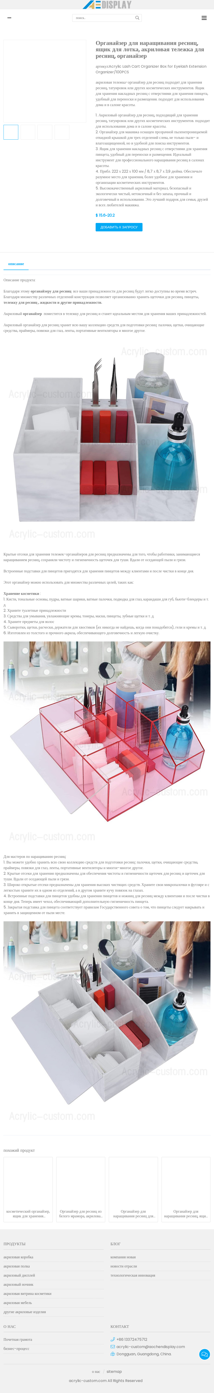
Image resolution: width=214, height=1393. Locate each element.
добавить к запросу (119, 227)
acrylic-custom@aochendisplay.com (150, 1346)
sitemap (114, 1371)
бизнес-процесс (16, 1348)
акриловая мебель (18, 1302)
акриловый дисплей (19, 1275)
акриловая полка (17, 1266)
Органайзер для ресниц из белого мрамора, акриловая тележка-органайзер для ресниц (80, 1214)
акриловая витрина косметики (27, 1293)
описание (16, 264)
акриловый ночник (18, 1284)
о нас (96, 1371)
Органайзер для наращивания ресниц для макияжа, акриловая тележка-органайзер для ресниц (133, 1214)
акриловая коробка (18, 1257)
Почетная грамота (18, 1339)
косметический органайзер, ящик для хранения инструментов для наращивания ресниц (28, 1214)
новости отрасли (124, 1266)
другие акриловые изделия (25, 1312)
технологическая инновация (133, 1275)
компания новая (123, 1257)
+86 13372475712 (131, 1339)
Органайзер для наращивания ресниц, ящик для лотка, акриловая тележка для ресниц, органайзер (186, 1214)
